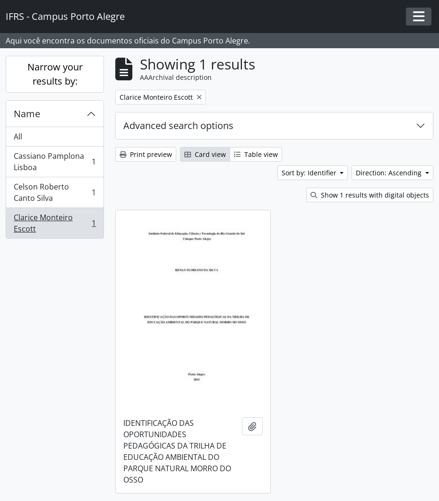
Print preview (146, 154)
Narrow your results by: (55, 73)
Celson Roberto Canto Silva (54, 192)
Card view (205, 154)
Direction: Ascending (389, 172)
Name (27, 113)
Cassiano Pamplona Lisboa (54, 162)
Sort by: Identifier (310, 172)
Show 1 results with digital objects (369, 194)
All (18, 136)
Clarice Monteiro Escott (54, 223)
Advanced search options (178, 125)
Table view (256, 154)
